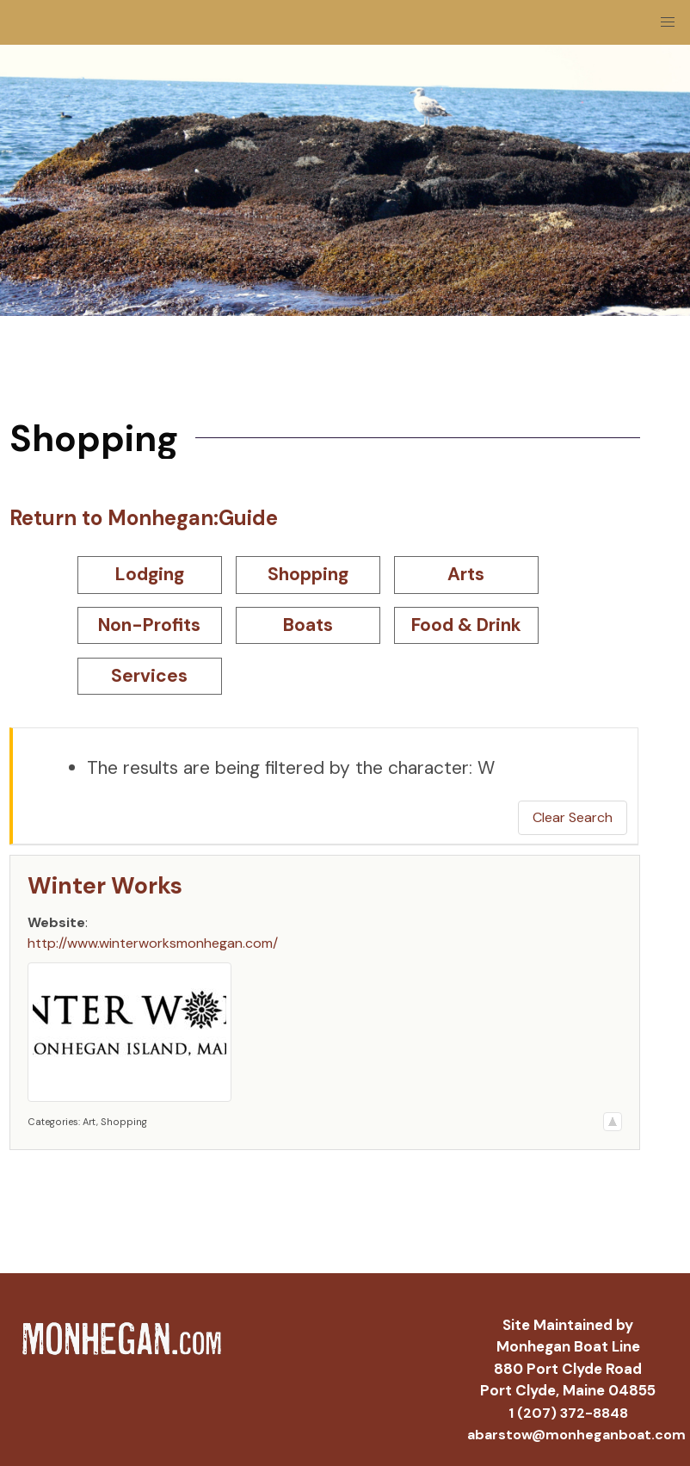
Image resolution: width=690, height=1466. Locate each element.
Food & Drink (466, 625)
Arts (465, 574)
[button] (667, 22)
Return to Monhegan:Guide (143, 517)
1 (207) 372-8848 (568, 1413)
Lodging (149, 574)
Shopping (308, 574)
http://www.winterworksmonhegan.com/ (153, 943)
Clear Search (573, 817)
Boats (308, 625)
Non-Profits (149, 625)
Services (149, 676)
